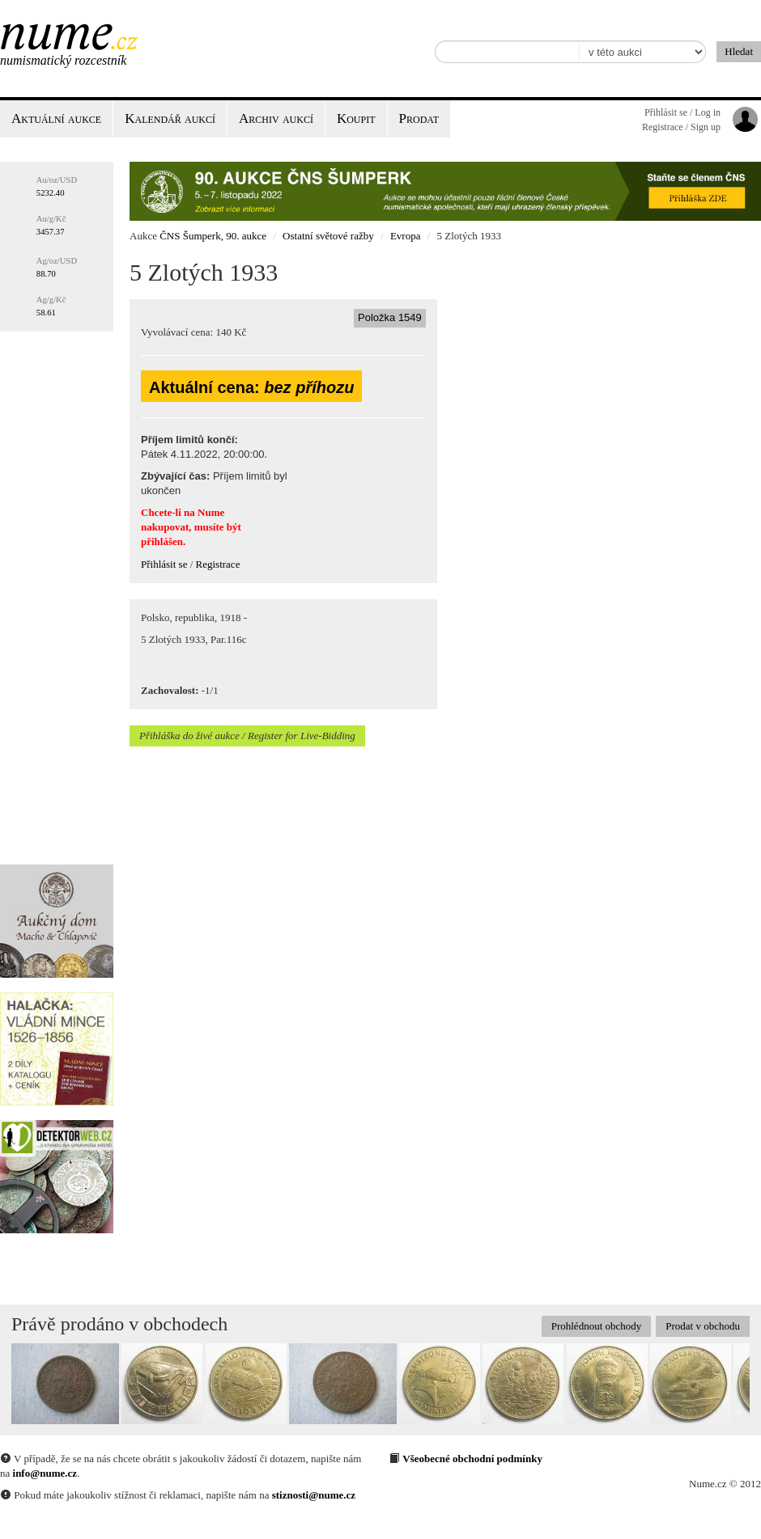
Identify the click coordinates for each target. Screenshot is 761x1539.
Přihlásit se (164, 564)
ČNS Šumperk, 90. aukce (212, 236)
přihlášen (162, 541)
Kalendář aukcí (170, 118)
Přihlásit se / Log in (682, 112)
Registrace (218, 564)
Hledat (739, 51)
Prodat (419, 118)
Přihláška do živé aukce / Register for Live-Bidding (247, 735)
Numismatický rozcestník (63, 60)
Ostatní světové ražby (328, 236)
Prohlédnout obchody (596, 1326)
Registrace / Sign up (681, 127)
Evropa (405, 236)
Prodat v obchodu (702, 1326)
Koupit (356, 118)
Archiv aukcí (276, 118)
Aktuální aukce (56, 118)
